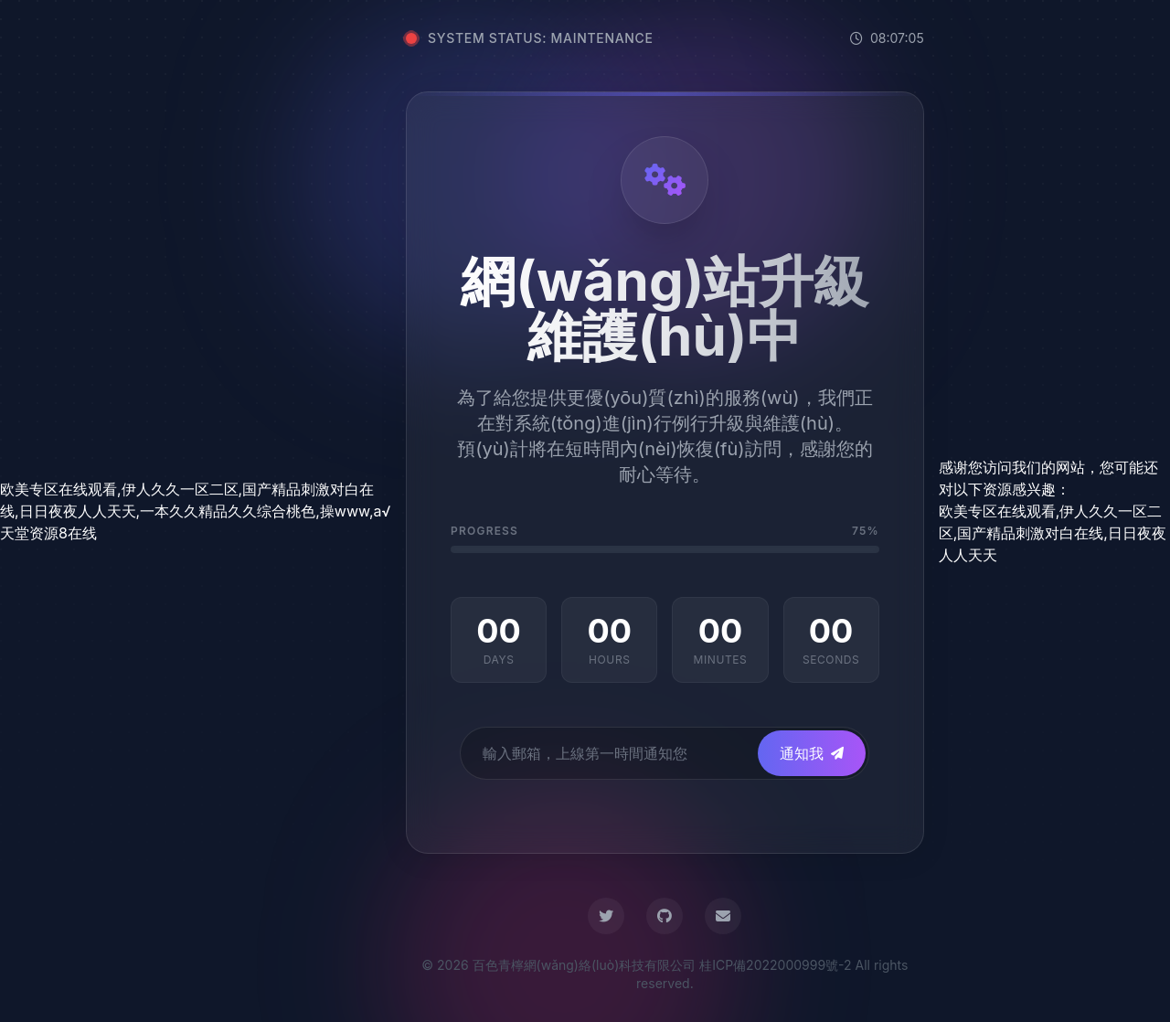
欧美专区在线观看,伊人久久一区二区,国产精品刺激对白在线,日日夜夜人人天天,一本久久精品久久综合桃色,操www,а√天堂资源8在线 (195, 511)
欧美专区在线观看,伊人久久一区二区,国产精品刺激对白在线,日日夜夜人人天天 (1052, 533)
